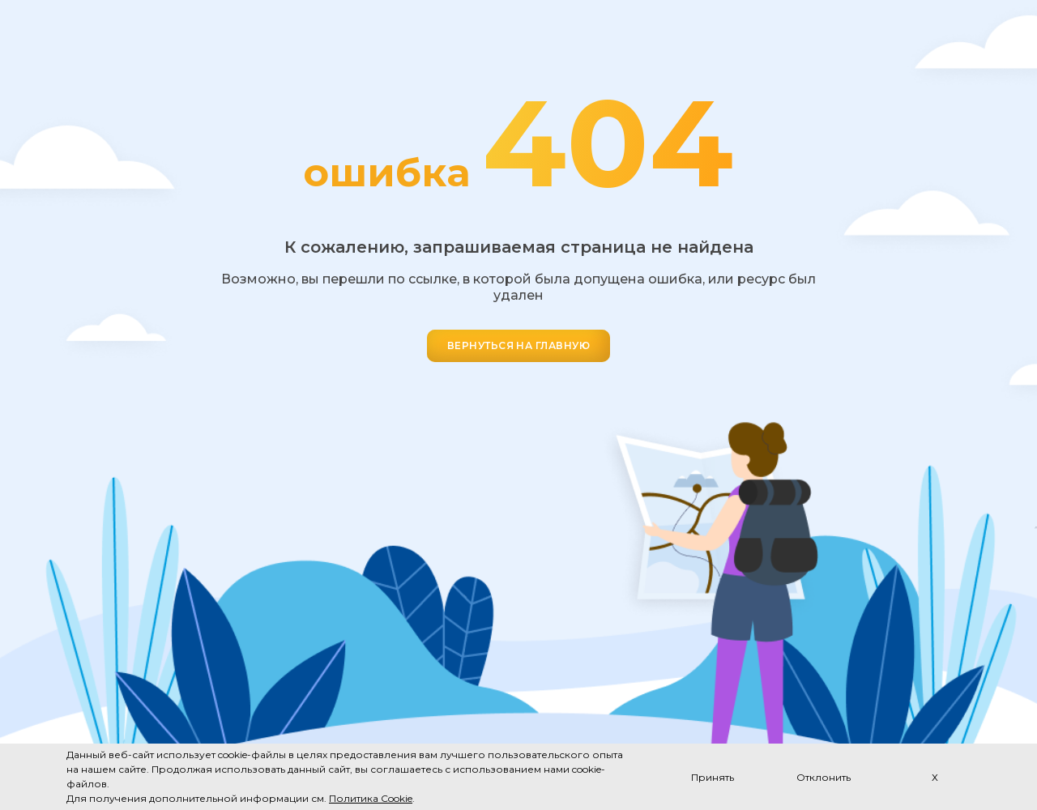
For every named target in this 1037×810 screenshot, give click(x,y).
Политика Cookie (370, 798)
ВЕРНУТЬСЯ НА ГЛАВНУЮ (519, 345)
